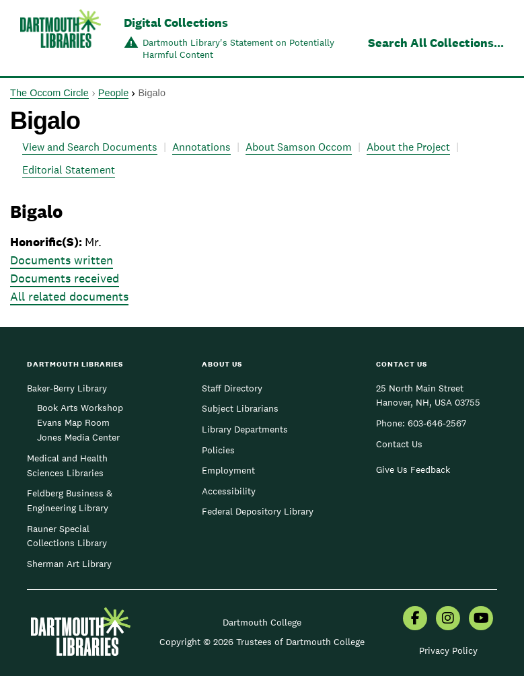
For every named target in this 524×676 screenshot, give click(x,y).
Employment (228, 470)
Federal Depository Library (257, 511)
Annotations (201, 147)
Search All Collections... (436, 42)
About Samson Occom (299, 147)
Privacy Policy (448, 650)
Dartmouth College (262, 622)
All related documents (69, 296)
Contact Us (399, 444)
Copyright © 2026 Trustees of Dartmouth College (262, 642)
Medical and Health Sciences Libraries (67, 465)
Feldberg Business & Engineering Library (69, 500)
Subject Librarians (240, 408)
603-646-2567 (437, 423)
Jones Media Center (78, 437)
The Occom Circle (49, 92)
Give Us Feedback (413, 469)
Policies (218, 450)
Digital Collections (176, 22)
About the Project (408, 147)
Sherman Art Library (69, 564)
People (113, 92)
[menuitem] (415, 619)
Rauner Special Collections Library (67, 536)
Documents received (64, 278)
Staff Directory (232, 388)
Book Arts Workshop (80, 408)
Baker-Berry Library (67, 388)
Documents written (61, 260)
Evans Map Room (73, 422)
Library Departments (245, 429)
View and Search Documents (89, 147)
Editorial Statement (68, 170)
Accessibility (229, 491)
